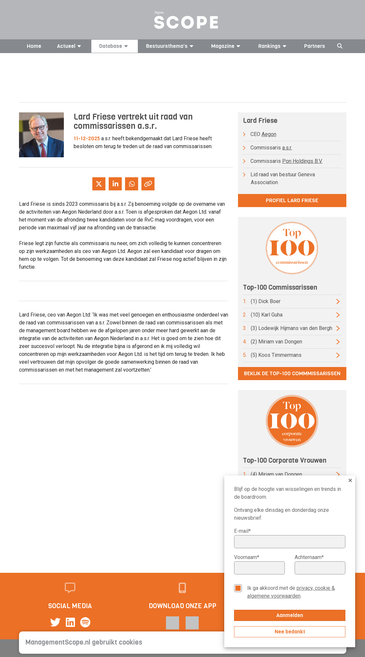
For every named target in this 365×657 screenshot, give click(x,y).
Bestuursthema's (170, 46)
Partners (314, 46)
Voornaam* (246, 557)
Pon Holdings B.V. (302, 161)
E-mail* (242, 531)
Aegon (269, 134)
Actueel (70, 46)
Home (34, 46)
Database (114, 46)
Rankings (273, 46)
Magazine (226, 46)
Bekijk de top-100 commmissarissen (292, 373)
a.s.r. (287, 148)
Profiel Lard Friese (292, 200)
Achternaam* (309, 557)
